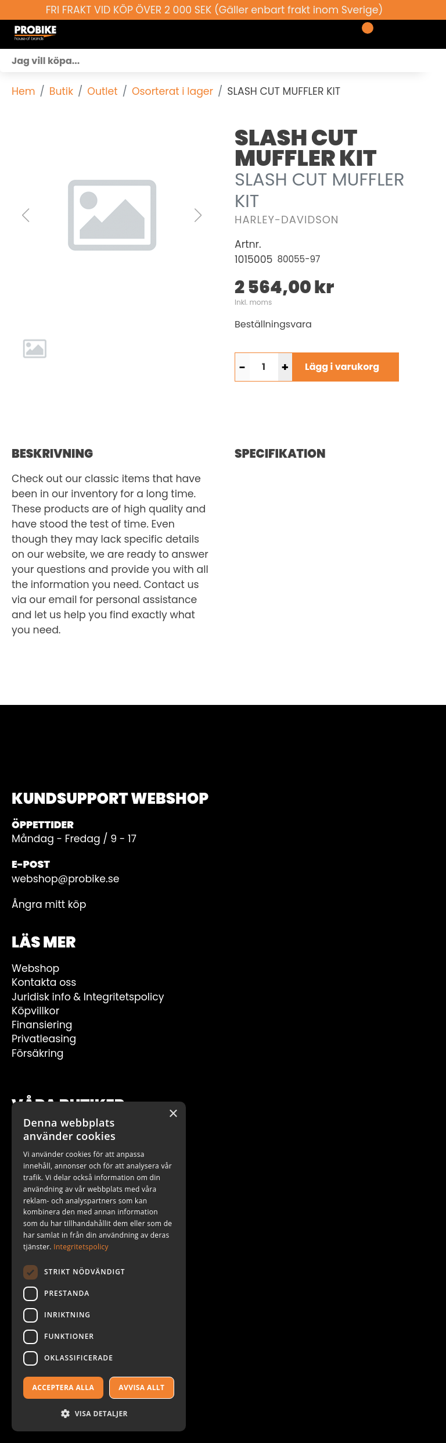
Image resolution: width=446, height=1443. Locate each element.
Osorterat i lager (172, 91)
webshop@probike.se (66, 879)
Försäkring (38, 1053)
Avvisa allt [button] (141, 1387)
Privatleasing (44, 1039)
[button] (111, 215)
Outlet (102, 91)
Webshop (35, 968)
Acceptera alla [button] (64, 1387)
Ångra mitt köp (49, 904)
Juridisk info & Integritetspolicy (88, 997)
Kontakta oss (44, 982)
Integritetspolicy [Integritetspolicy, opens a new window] (81, 1247)
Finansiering (42, 1025)
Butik (61, 91)
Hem (23, 91)
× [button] (172, 1114)
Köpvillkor (35, 1011)
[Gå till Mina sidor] (383, 34)
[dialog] (99, 1266)
